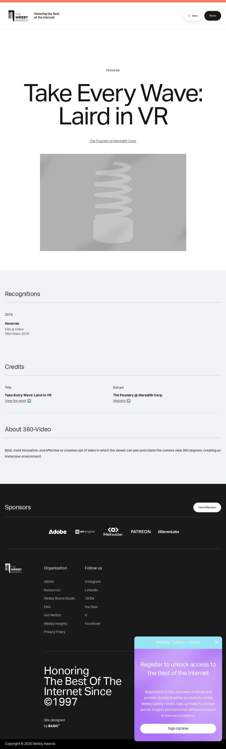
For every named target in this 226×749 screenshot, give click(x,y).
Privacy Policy (54, 632)
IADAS (49, 582)
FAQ (47, 607)
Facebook (92, 624)
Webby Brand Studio (59, 598)
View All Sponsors (207, 507)
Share (212, 16)
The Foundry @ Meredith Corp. (113, 141)
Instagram (93, 582)
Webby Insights (55, 624)
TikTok (89, 598)
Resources (52, 590)
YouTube (91, 607)
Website (119, 401)
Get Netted (52, 615)
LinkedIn (91, 590)
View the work (15, 401)
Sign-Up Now (178, 728)
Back (192, 15)
